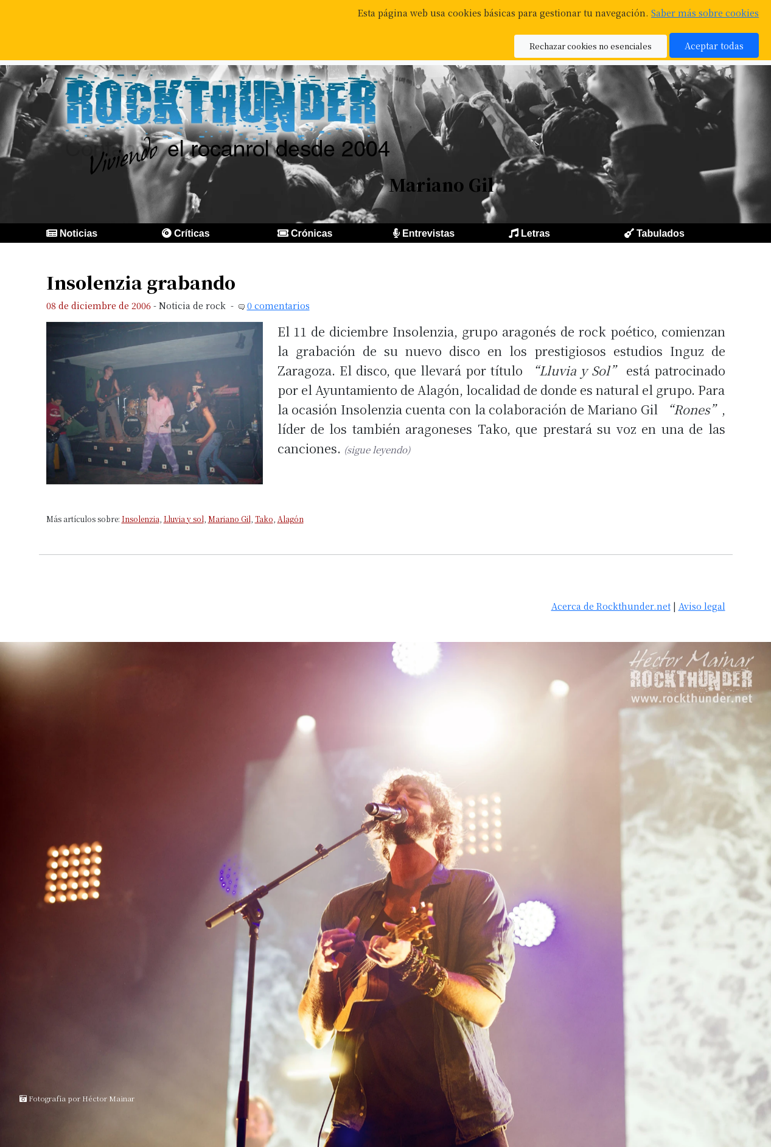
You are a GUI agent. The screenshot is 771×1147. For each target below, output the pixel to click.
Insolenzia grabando (140, 282)
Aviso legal (702, 605)
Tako (264, 519)
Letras (535, 233)
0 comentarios (278, 305)
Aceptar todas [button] (714, 45)
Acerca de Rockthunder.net (611, 605)
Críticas (192, 233)
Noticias (78, 233)
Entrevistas (428, 233)
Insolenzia (140, 519)
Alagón (290, 519)
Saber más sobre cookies (705, 12)
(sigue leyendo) (377, 449)
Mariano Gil (229, 519)
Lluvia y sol (184, 519)
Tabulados (661, 233)
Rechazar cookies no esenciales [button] (590, 46)
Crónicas (311, 233)
